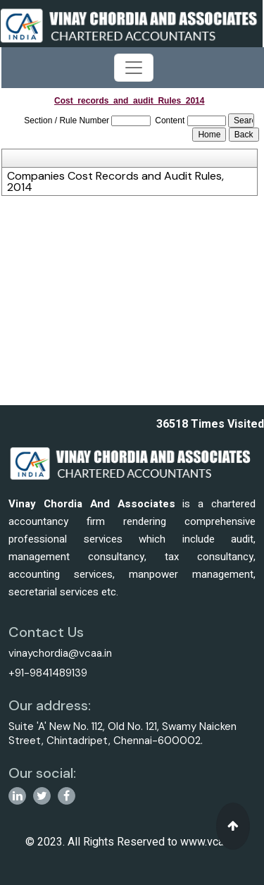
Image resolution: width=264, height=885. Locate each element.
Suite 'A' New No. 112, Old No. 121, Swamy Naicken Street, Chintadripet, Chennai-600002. (122, 733)
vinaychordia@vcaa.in (60, 653)
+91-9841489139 (47, 673)
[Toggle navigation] (133, 68)
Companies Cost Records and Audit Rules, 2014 (115, 182)
